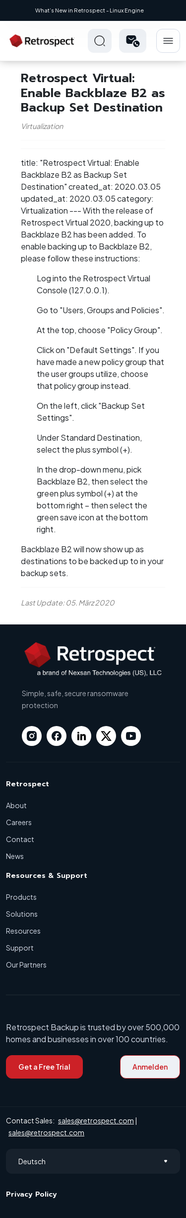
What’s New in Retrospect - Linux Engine (89, 10)
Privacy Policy (31, 1194)
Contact (20, 839)
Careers (19, 822)
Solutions (22, 913)
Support (20, 947)
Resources (23, 930)
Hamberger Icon (168, 41)
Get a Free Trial (44, 1066)
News (15, 856)
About (16, 805)
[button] (132, 40)
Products (21, 896)
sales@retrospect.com (96, 1120)
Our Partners (26, 964)
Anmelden (150, 1066)
